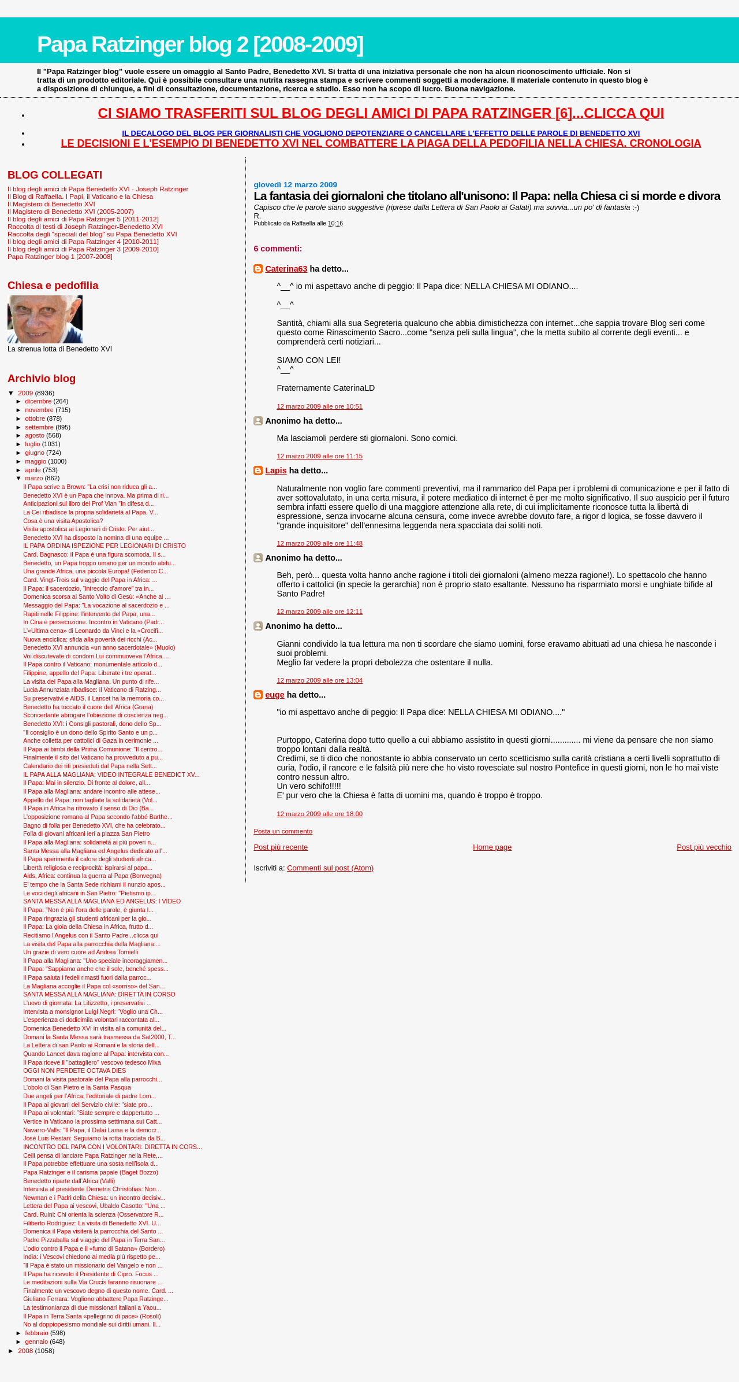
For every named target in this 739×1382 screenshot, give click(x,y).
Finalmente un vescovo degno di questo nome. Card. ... (98, 1290)
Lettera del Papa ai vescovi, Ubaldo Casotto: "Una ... (94, 1205)
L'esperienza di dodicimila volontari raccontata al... (91, 1019)
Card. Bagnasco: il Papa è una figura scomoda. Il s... (94, 554)
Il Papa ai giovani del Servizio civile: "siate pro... (87, 1104)
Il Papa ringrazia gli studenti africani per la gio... (87, 918)
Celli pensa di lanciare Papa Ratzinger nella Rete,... (93, 1155)
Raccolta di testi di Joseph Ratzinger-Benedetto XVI (85, 226)
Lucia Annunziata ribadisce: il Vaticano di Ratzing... (92, 689)
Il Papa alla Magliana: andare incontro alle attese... (92, 791)
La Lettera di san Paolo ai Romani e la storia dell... (91, 1045)
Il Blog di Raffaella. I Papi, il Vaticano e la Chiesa (80, 196)
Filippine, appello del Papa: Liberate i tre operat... (89, 672)
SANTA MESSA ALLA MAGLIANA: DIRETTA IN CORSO (99, 994)
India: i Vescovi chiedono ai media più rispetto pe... (92, 1256)
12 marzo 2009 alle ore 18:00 (320, 813)
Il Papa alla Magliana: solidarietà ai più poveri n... (89, 842)
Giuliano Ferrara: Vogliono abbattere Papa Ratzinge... (96, 1298)
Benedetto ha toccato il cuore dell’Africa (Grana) (88, 706)
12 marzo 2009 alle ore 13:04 (320, 680)
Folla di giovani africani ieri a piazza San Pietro (86, 833)
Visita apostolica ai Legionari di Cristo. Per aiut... (88, 528)
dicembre (39, 401)
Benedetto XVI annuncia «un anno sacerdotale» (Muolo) (99, 647)
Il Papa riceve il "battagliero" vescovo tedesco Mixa (92, 1062)
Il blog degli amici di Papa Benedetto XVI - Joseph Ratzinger (98, 188)
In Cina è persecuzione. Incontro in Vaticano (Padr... (93, 621)
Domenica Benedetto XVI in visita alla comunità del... (94, 1028)
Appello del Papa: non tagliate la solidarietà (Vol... (90, 799)
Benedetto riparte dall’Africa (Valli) (69, 1180)
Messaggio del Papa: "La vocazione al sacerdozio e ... (96, 605)
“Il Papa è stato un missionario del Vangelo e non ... (92, 1265)
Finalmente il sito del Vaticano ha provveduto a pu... (93, 757)
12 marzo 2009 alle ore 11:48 (320, 543)
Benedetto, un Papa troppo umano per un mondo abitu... (99, 563)
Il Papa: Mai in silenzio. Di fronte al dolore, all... (86, 782)
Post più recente (280, 847)
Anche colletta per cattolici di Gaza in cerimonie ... (90, 740)
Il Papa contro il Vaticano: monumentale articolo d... (92, 664)
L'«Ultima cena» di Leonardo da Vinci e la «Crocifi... (93, 630)
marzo (35, 478)
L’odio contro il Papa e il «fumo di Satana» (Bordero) (94, 1248)
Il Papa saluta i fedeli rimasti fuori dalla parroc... (87, 977)
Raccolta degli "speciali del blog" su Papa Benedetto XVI (92, 234)
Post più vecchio (704, 847)
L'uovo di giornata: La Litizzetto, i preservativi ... (87, 1002)
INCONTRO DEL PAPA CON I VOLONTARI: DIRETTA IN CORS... (112, 1146)
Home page (492, 847)
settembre (40, 427)
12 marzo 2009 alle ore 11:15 (320, 456)
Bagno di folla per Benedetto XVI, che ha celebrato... (94, 825)
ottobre (36, 418)
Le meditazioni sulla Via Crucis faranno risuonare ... (92, 1282)
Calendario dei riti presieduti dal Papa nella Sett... (90, 765)
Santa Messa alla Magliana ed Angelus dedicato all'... (95, 850)
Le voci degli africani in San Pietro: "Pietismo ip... (89, 893)
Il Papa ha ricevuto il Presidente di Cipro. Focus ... (91, 1273)
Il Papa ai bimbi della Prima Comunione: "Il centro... (92, 749)
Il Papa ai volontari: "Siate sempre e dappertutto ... (91, 1112)
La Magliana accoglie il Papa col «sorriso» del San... (94, 986)
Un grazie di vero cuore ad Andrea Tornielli (80, 951)
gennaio (37, 1341)
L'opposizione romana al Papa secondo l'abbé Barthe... (98, 816)
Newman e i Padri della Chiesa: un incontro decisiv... (94, 1197)
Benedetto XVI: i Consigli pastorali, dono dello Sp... (92, 723)
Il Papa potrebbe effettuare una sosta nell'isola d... (91, 1163)
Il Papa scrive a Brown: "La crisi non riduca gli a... (90, 486)
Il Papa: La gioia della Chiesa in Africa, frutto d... (88, 926)
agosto (36, 435)
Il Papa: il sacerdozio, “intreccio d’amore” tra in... (88, 588)
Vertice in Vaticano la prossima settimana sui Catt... (92, 1121)
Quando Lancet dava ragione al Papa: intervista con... (96, 1053)
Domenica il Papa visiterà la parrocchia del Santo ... (93, 1231)
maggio (36, 461)
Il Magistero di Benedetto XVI (51, 204)
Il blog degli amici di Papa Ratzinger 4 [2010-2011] (83, 241)
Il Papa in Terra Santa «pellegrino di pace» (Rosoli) (92, 1316)
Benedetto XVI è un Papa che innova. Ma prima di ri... (96, 495)
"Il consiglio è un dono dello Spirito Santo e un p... (90, 732)
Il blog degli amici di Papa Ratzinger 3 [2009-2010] (83, 249)
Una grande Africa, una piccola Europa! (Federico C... (95, 571)
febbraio (37, 1332)
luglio (33, 443)
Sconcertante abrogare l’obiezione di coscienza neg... (95, 715)
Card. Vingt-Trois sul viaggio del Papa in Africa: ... (90, 579)
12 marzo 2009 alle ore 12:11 (320, 611)
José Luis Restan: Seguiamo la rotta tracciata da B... (94, 1138)
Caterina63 (286, 268)
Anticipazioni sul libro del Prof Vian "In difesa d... (88, 503)
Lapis (275, 470)
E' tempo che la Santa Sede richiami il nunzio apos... (94, 884)
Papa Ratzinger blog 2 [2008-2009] (200, 44)
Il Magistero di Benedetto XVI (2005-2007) (71, 211)
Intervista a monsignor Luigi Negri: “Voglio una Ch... (93, 1011)
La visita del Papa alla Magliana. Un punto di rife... (91, 681)
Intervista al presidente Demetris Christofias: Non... (92, 1188)
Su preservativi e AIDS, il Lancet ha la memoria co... (93, 698)
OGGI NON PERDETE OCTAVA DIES (74, 1070)
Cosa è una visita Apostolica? (63, 520)
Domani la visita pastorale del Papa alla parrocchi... (92, 1079)
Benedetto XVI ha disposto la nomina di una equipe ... (96, 537)
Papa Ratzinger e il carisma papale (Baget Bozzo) (90, 1172)
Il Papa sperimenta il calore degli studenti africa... (89, 858)
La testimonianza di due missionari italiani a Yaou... (92, 1307)
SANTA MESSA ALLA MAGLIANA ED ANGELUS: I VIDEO (102, 901)
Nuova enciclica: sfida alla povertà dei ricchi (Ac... (90, 639)
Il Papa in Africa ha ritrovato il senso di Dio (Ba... (88, 808)
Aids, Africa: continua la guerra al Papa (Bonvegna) (92, 875)
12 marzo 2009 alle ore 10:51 (320, 406)
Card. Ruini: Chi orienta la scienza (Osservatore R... (93, 1214)
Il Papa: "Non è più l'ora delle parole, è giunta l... (88, 909)
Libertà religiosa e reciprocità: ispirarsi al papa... (87, 867)
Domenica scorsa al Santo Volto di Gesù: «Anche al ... (96, 596)
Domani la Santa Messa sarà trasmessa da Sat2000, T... (99, 1036)
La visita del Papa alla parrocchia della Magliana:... (92, 943)
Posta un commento (282, 831)
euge (274, 694)
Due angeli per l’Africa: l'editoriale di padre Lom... (89, 1095)
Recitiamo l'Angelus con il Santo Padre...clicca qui (90, 935)
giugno (36, 452)
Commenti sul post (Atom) (330, 868)
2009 (26, 393)
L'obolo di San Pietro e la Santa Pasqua (77, 1087)
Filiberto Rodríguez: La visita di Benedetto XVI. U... (92, 1223)
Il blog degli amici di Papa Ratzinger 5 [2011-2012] (83, 219)
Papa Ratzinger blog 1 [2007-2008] (60, 256)
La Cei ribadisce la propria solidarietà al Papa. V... (90, 512)
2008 (26, 1350)
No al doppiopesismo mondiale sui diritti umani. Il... (92, 1324)
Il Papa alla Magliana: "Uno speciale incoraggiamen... (95, 960)
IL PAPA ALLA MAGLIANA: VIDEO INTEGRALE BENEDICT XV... (111, 774)
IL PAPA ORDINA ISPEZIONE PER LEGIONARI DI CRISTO (104, 545)
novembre (40, 409)
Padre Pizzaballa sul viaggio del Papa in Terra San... (94, 1239)
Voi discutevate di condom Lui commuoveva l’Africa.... (96, 656)
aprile (34, 469)
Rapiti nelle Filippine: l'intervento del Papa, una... (89, 613)
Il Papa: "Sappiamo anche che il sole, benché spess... (96, 968)
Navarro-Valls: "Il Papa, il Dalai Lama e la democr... (92, 1130)
